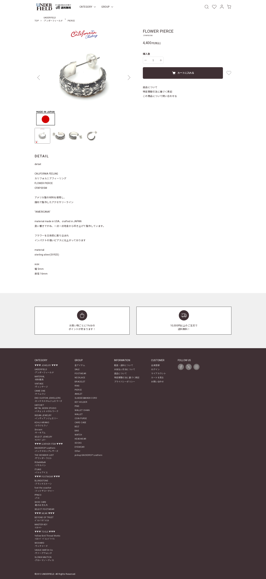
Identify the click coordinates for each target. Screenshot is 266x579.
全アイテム (80, 365)
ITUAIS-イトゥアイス (41, 471)
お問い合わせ (157, 382)
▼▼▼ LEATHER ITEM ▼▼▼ (49, 444)
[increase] (160, 60)
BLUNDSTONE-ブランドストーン (43, 482)
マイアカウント (158, 373)
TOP (37, 21)
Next (127, 77)
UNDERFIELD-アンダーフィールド (44, 371)
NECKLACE (80, 377)
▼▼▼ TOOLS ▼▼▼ (45, 532)
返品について (150, 87)
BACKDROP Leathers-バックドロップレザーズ (46, 449)
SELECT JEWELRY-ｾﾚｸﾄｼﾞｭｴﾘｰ (43, 438)
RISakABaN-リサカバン (40, 464)
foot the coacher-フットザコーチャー (44, 489)
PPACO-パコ (38, 496)
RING (77, 386)
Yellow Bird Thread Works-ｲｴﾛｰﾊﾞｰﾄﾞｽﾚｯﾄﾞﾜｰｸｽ (47, 537)
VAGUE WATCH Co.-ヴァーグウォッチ (44, 551)
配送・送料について (123, 365)
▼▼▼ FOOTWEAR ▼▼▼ (47, 476)
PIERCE (71, 21)
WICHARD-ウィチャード (41, 544)
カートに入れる (183, 73)
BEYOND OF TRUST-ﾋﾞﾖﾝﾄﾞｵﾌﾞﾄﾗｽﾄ (44, 519)
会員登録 (155, 365)
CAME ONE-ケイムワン (40, 392)
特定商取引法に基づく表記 (157, 91)
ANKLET (78, 394)
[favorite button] (228, 73)
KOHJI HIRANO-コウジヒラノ (42, 424)
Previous (39, 77)
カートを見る (157, 377)
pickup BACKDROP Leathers (88, 455)
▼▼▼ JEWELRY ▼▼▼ (46, 365)
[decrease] (145, 60)
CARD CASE (80, 422)
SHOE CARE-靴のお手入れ (41, 503)
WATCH (78, 435)
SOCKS (78, 443)
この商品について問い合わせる (160, 96)
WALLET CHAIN (82, 410)
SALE (77, 369)
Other (77, 451)
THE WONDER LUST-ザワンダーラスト (44, 456)
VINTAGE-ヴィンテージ (41, 385)
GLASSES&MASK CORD (86, 398)
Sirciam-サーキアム (40, 431)
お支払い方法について (124, 369)
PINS (77, 406)
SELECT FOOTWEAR (44, 509)
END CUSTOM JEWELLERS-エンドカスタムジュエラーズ (48, 399)
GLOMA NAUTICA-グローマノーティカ (44, 558)
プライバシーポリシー (124, 382)
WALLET (79, 414)
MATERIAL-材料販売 (40, 378)
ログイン (155, 369)
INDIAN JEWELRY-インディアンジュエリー (46, 417)
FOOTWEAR (80, 373)
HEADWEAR (80, 439)
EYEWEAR (79, 447)
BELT (77, 426)
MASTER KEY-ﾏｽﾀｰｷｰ (41, 526)
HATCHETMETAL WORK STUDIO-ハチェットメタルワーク (46, 408)
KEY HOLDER (81, 402)
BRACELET (80, 382)
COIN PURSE (81, 418)
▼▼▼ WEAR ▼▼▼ (44, 513)
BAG (77, 430)
